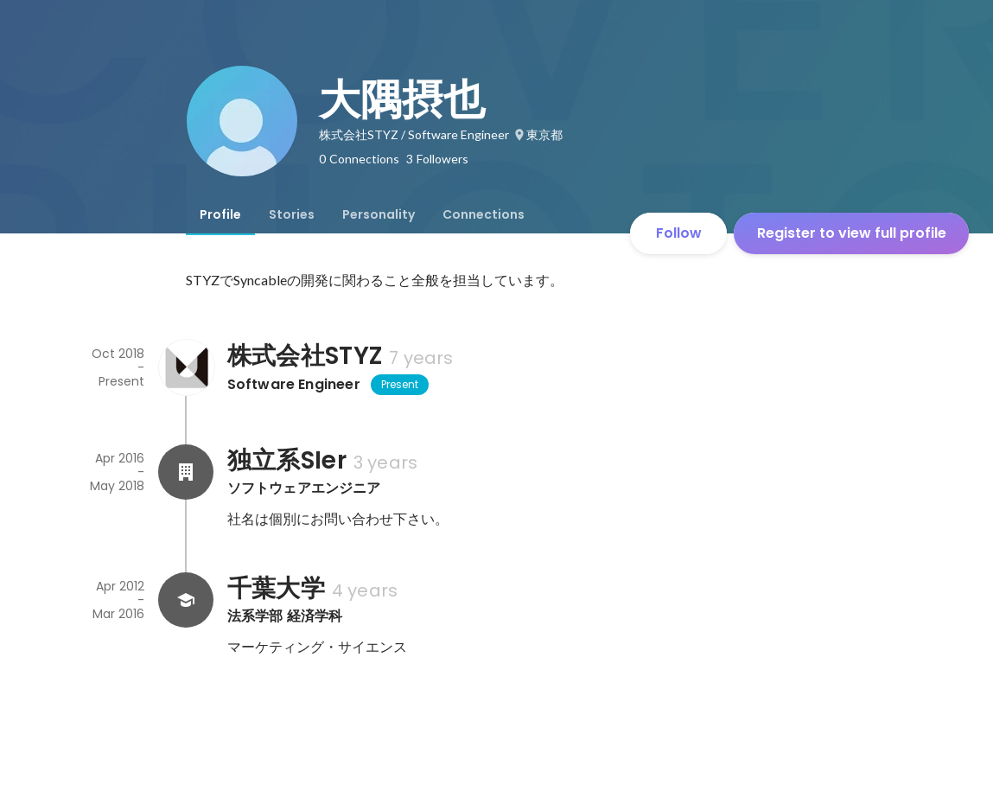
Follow (679, 233)
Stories (292, 214)
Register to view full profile (851, 233)
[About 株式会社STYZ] (185, 367)
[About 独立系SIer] (185, 472)
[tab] (220, 214)
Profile (220, 214)
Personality (378, 214)
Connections (483, 214)
